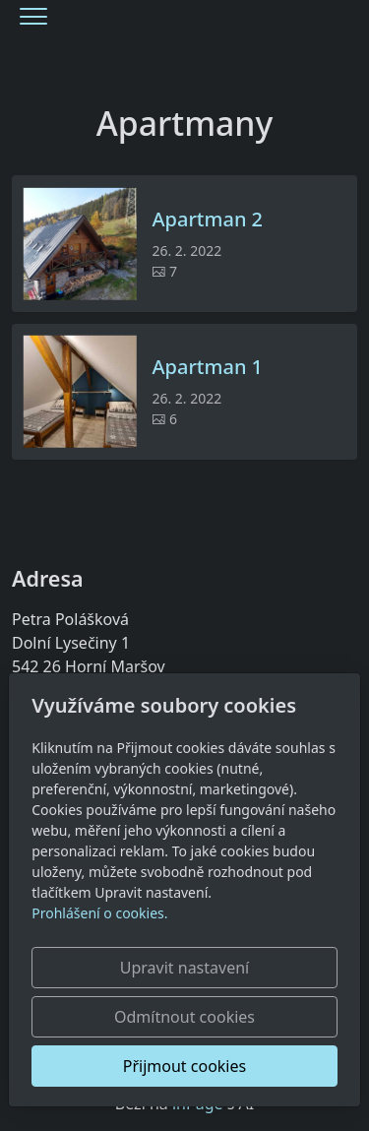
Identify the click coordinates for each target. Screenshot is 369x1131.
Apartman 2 (207, 219)
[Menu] (33, 16)
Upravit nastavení (184, 967)
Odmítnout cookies (184, 1017)
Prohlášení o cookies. (99, 913)
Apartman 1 (207, 367)
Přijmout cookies (184, 1066)
